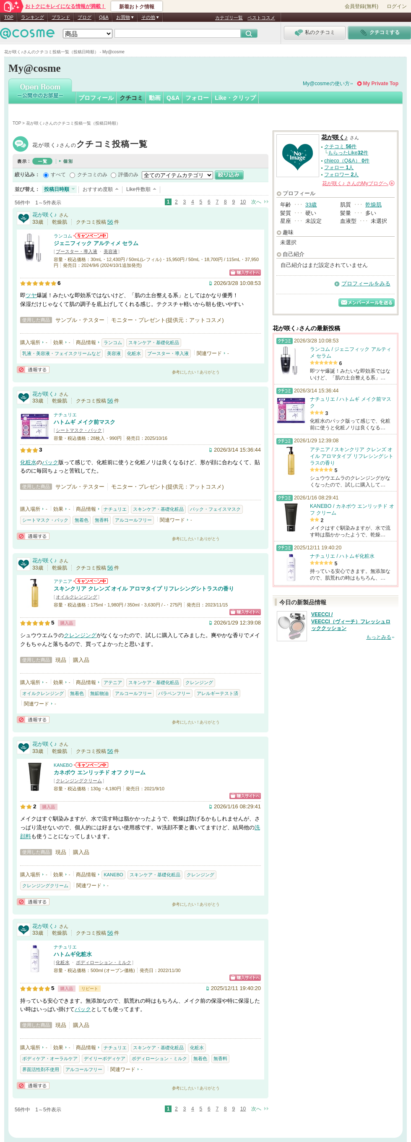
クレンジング (80, 635)
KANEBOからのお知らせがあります (91, 765)
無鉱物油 (99, 693)
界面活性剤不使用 (40, 1069)
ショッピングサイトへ (245, 272)
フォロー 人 (339, 167)
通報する (33, 369)
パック (50, 462)
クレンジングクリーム (79, 780)
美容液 (110, 251)
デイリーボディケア (104, 1058)
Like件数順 (138, 189)
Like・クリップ (235, 97)
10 (243, 202)
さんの (358, 183)
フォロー (197, 97)
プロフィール (96, 97)
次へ (256, 202)
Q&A (104, 17)
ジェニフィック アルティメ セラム (96, 243)
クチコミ (131, 97)
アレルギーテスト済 (217, 693)
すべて (58, 175)
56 (110, 222)
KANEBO (63, 765)
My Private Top (380, 83)
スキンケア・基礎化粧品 (153, 342)
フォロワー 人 (341, 175)
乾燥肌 (373, 204)
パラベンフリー (174, 693)
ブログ (84, 17)
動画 (155, 97)
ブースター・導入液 (76, 251)
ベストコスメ (261, 17)
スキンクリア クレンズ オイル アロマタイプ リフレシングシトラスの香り (144, 588)
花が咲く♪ (90, 145)
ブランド (61, 17)
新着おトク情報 (136, 7)
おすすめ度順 (98, 189)
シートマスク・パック (79, 430)
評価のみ (128, 175)
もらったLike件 (348, 153)
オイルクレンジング (76, 596)
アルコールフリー (133, 520)
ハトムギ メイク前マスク (84, 422)
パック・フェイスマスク (215, 509)
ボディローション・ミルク (103, 962)
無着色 (81, 520)
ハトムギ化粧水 (73, 954)
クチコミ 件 (340, 146)
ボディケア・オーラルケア (50, 1058)
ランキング (32, 17)
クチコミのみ (92, 175)
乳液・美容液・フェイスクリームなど (61, 353)
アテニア (63, 581)
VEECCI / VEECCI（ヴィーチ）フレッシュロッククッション (350, 622)
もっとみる (378, 637)
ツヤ (31, 295)
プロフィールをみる (365, 283)
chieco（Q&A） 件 (346, 161)
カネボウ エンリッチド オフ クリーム (100, 772)
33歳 (311, 204)
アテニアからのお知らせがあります (90, 581)
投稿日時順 (56, 189)
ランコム (63, 235)
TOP (8, 17)
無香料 (102, 520)
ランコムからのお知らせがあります (90, 235)
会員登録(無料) (361, 6)
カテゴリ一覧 (229, 17)
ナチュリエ (65, 414)
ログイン (397, 6)
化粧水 (134, 353)
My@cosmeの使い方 (326, 83)
